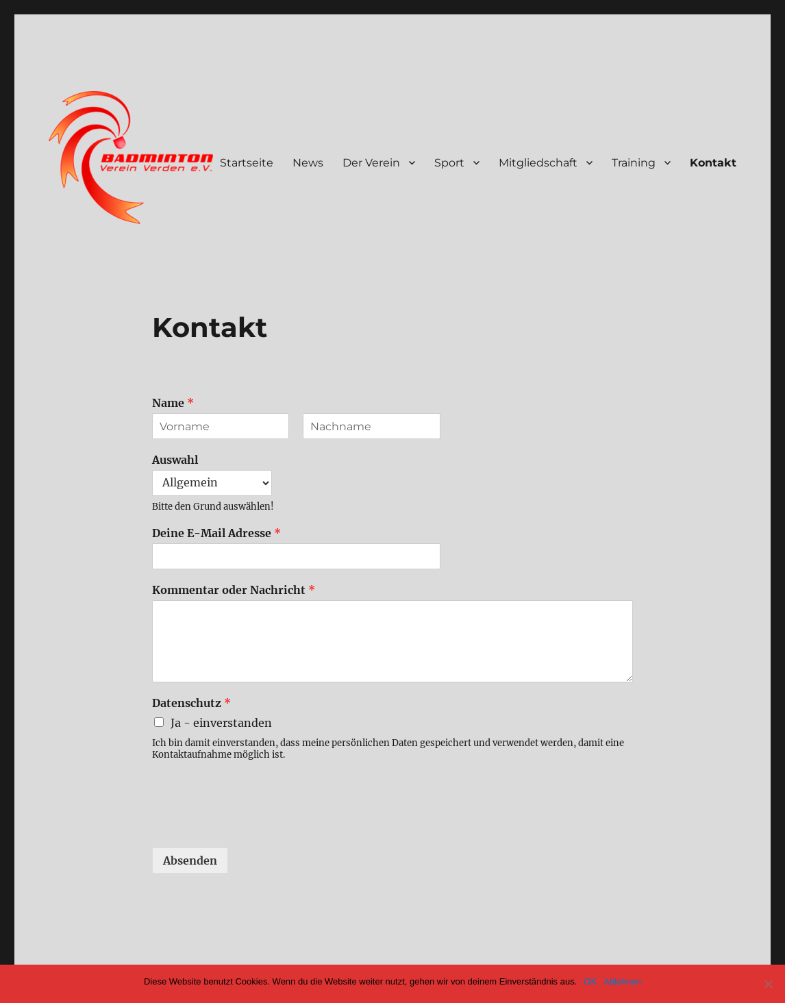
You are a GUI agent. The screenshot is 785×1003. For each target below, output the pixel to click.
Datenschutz (191, 703)
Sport (449, 162)
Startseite (246, 162)
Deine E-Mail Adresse (216, 533)
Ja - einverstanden (221, 723)
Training (634, 162)
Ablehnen (622, 981)
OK (590, 981)
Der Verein (371, 162)
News (307, 162)
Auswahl (175, 460)
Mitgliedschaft (538, 162)
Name (173, 403)
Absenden (190, 860)
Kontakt (713, 162)
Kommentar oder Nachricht (233, 590)
